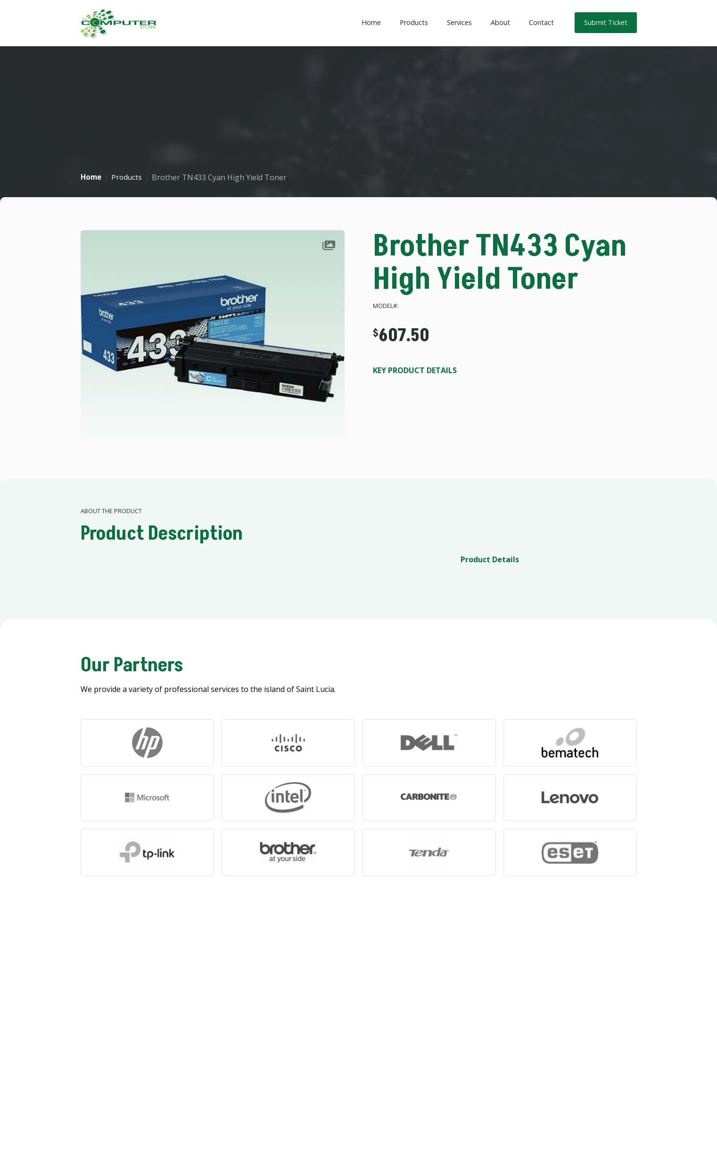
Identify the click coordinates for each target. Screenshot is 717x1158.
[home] (118, 23)
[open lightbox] (213, 338)
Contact (541, 22)
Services (459, 22)
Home (371, 22)
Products (414, 22)
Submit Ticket (605, 22)
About (500, 22)
